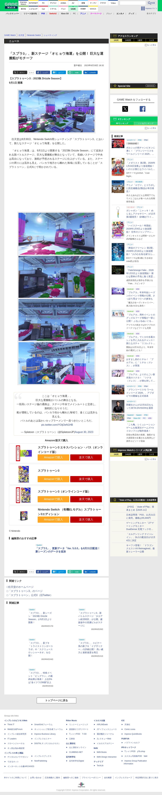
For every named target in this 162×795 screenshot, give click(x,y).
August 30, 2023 (84, 432)
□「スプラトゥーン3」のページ (25, 591)
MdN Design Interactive (107, 757)
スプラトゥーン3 (48, 470)
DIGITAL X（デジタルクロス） (47, 743)
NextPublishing (40, 761)
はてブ (61, 72)
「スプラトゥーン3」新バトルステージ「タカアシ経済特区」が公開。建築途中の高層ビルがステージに (90, 619)
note (76, 72)
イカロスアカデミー (105, 743)
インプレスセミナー (42, 739)
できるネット (13, 762)
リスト (31, 72)
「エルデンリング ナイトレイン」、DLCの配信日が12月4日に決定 (140, 537)
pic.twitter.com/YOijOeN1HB (57, 424)
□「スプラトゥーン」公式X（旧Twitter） (30, 595)
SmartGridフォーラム (43, 724)
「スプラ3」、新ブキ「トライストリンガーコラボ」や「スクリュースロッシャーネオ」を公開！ (40, 649)
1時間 (116, 40)
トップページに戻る (56, 700)
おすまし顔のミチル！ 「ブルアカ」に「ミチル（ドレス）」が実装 (139, 362)
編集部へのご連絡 (70, 778)
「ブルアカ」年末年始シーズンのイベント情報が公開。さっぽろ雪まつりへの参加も (140, 295)
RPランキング (122, 123)
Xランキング (124, 119)
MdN (96, 748)
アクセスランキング (128, 36)
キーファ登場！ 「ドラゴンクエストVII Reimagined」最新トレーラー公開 (140, 548)
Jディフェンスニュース (107, 729)
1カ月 (151, 40)
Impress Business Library (45, 734)
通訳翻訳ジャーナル (105, 734)
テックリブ (98, 762)
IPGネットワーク (128, 747)
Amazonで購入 (53, 457)
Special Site (124, 86)
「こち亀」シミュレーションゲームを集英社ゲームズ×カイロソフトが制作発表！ (140, 427)
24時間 (128, 40)
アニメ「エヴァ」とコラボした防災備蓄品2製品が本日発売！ (140, 188)
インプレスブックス (42, 756)
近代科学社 (70, 757)
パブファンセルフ (132, 743)
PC (74, 13)
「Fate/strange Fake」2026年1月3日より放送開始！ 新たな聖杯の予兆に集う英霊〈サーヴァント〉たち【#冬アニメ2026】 (140, 276)
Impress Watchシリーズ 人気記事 (135, 450)
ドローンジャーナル (16, 743)
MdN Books (102, 752)
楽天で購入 (86, 457)
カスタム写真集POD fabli (136, 756)
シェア (45, 72)
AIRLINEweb (102, 724)
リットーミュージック (78, 724)
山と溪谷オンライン (77, 747)
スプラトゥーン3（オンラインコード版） (64, 491)
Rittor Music (71, 720)
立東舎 (72, 739)
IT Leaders (11, 739)
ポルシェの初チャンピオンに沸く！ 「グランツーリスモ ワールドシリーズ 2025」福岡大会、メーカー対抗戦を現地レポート (140, 154)
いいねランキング (145, 123)
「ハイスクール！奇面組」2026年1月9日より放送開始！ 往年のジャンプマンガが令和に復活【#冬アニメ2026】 (139, 231)
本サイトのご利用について (15, 778)
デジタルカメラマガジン (17, 757)
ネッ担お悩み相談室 (16, 748)
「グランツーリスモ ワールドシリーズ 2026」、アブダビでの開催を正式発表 (140, 392)
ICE (123, 720)
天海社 (127, 724)
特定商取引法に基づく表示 (146, 778)
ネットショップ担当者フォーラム (48, 729)
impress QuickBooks (133, 734)
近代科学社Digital (76, 761)
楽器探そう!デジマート (79, 729)
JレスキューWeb (104, 739)
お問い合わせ (35, 778)
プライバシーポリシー (91, 778)
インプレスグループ (123, 778)
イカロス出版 (99, 720)
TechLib (100, 765)
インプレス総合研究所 (16, 734)
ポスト (22, 72)
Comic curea (130, 729)
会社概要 (108, 778)
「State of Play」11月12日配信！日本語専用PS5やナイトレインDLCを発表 (137, 501)
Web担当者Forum (14, 729)
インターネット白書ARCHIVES (20, 766)
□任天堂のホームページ (20, 587)
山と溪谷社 (70, 743)
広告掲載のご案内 (52, 778)
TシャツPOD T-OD (78, 734)
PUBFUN (125, 739)
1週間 (139, 40)
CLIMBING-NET (76, 752)
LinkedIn (92, 72)
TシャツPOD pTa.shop (135, 751)
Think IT (10, 724)
